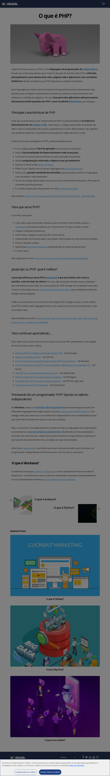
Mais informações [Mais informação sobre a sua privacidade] (76, 769)
